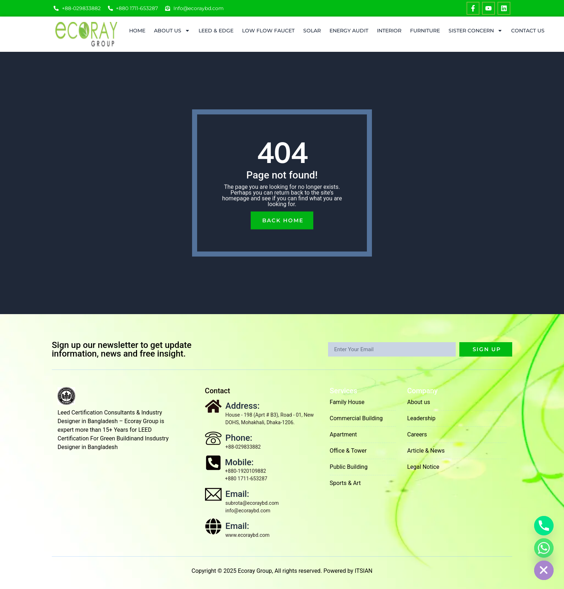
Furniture (425, 30)
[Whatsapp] (544, 548)
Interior (389, 30)
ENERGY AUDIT (348, 30)
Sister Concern (475, 30)
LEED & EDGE (216, 30)
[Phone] (544, 525)
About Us (172, 30)
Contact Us (528, 30)
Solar (312, 30)
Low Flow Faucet (268, 30)
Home (137, 30)
